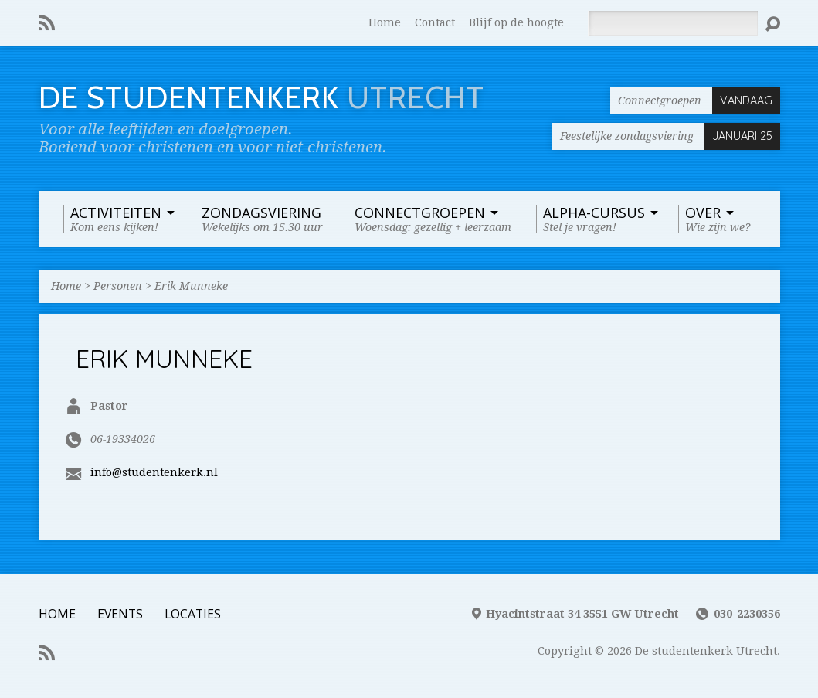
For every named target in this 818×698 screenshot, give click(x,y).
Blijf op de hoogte (516, 22)
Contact (435, 22)
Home (384, 22)
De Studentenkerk (261, 97)
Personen (117, 286)
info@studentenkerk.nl (154, 472)
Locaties (193, 613)
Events (120, 613)
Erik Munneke (191, 286)
